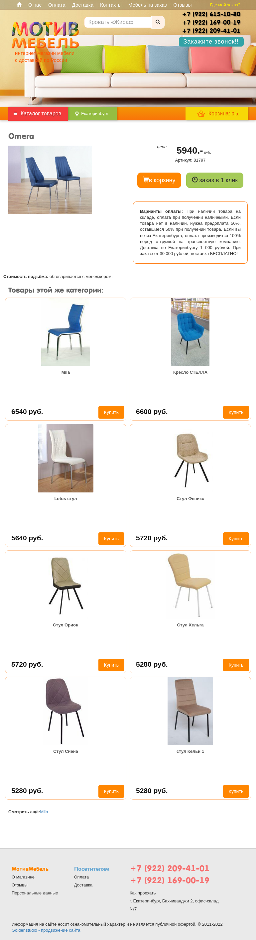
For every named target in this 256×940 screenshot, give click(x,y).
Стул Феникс (190, 498)
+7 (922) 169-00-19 (169, 880)
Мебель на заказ (147, 5)
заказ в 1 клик (215, 180)
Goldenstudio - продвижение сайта (46, 930)
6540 (27, 411)
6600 (152, 411)
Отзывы (183, 5)
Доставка (82, 5)
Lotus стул (65, 498)
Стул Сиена (65, 751)
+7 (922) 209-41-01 (169, 868)
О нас (35, 5)
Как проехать (143, 892)
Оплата (56, 5)
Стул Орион (65, 624)
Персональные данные (35, 892)
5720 (152, 538)
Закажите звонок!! (211, 41)
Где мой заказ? (225, 4)
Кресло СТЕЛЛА (190, 372)
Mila (66, 372)
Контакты (111, 5)
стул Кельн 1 (190, 751)
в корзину (159, 180)
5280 (152, 664)
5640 (27, 538)
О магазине (23, 876)
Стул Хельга (190, 624)
